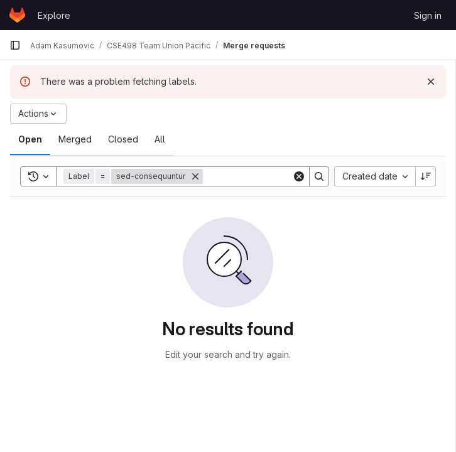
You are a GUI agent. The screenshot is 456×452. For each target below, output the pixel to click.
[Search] (280, 176)
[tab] (30, 139)
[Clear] (299, 176)
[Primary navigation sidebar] (15, 45)
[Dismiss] (430, 81)
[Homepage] (17, 15)
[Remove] (195, 176)
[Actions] (38, 114)
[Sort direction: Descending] (426, 176)
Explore (54, 15)
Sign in (428, 15)
